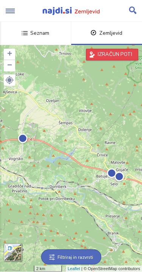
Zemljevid (106, 33)
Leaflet (74, 268)
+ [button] (9, 54)
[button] (9, 80)
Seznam (35, 33)
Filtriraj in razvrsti (71, 257)
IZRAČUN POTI (115, 54)
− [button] (9, 65)
